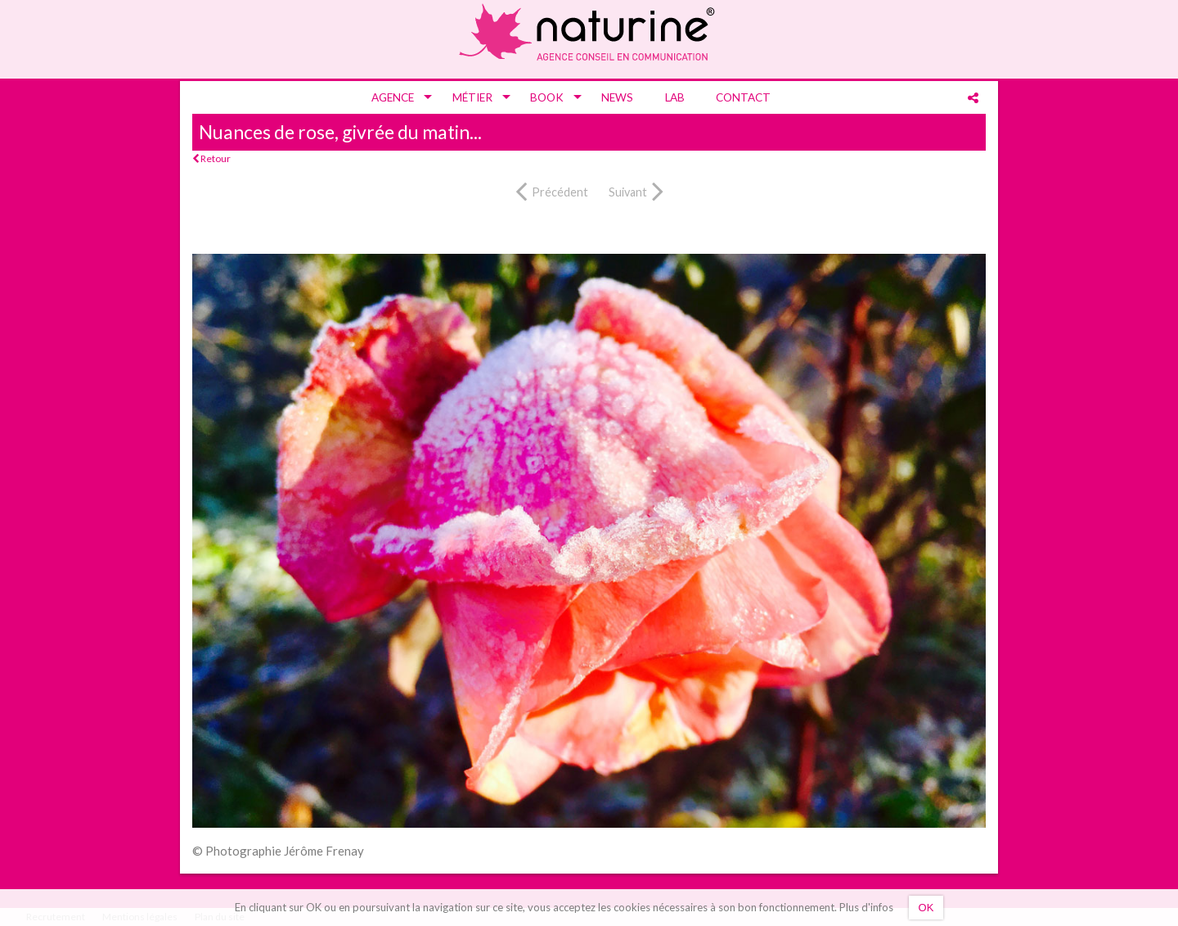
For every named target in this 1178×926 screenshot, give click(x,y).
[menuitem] (396, 97)
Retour (211, 158)
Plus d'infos (866, 907)
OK (926, 907)
